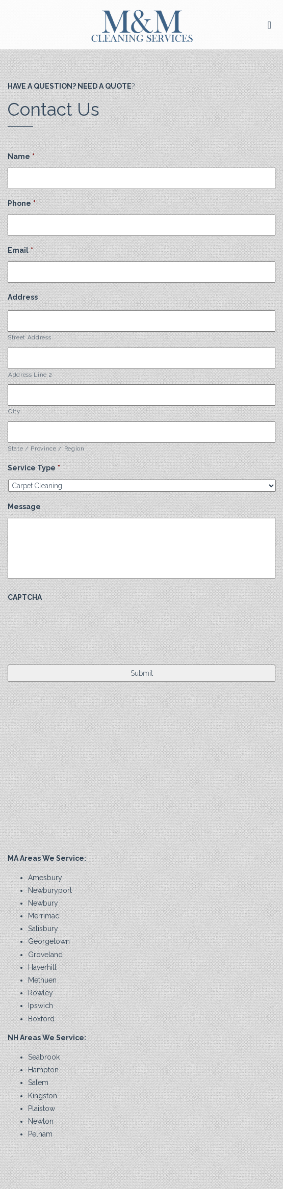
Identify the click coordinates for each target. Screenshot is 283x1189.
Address (23, 297)
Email (20, 250)
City (14, 411)
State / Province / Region (46, 448)
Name (21, 156)
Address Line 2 (30, 374)
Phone (22, 203)
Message (24, 507)
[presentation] (85, 628)
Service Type (34, 468)
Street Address (29, 337)
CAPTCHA (25, 597)
